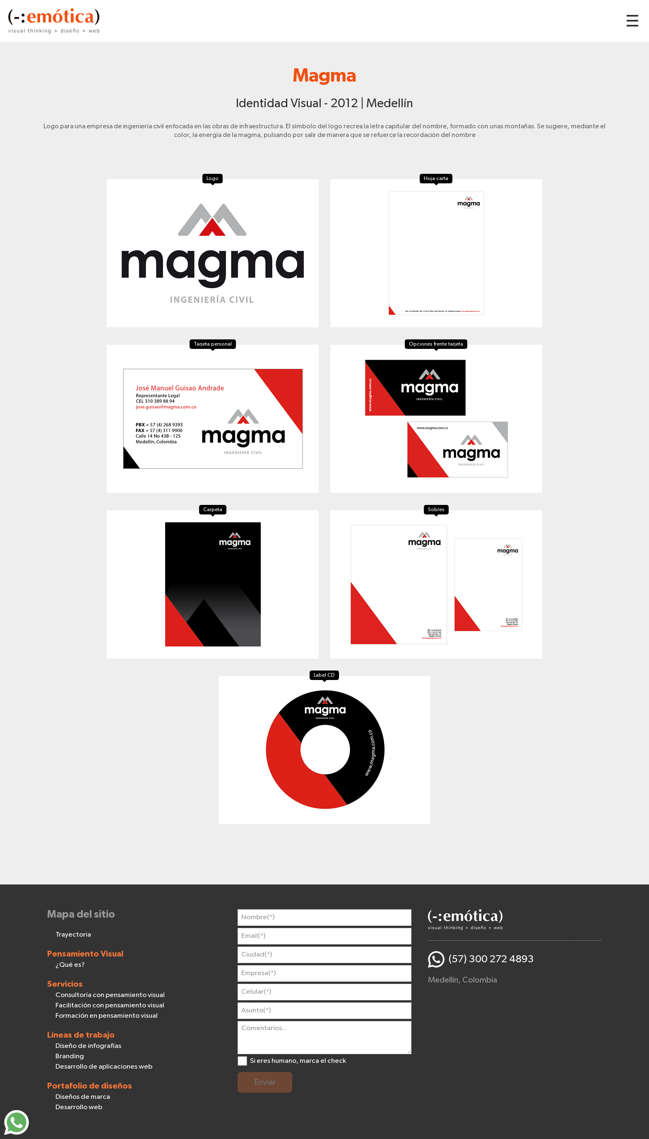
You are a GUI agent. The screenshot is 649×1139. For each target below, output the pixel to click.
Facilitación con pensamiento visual (109, 1005)
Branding (69, 1056)
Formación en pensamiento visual (106, 1015)
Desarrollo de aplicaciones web (103, 1066)
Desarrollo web (78, 1107)
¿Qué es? (70, 964)
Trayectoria (73, 934)
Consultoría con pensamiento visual (110, 995)
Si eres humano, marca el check (298, 1061)
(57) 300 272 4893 (491, 959)
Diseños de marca (82, 1097)
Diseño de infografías (88, 1046)
